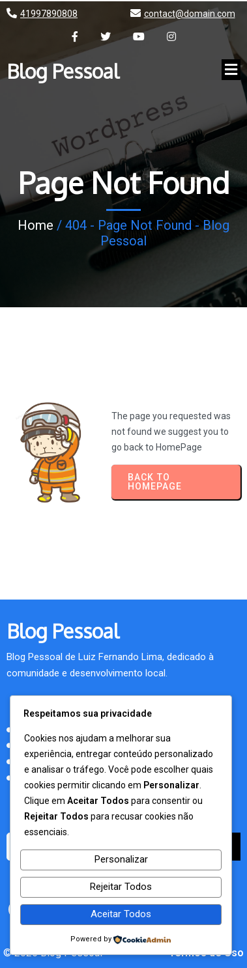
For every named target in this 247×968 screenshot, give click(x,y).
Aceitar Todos (121, 914)
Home (35, 225)
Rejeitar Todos (121, 886)
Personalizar (121, 859)
